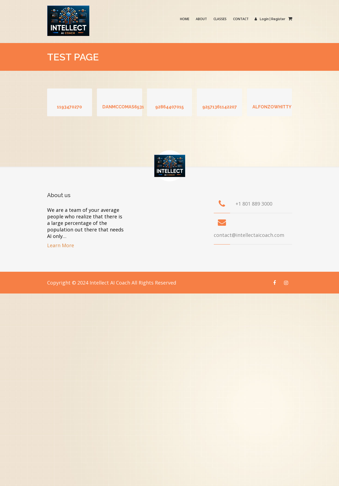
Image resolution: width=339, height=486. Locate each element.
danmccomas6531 (123, 106)
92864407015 (169, 106)
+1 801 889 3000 (254, 203)
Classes (220, 19)
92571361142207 (219, 106)
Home (185, 19)
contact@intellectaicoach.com (249, 235)
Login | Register (270, 19)
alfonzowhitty (271, 106)
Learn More (60, 245)
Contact (241, 19)
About (201, 19)
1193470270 (69, 106)
